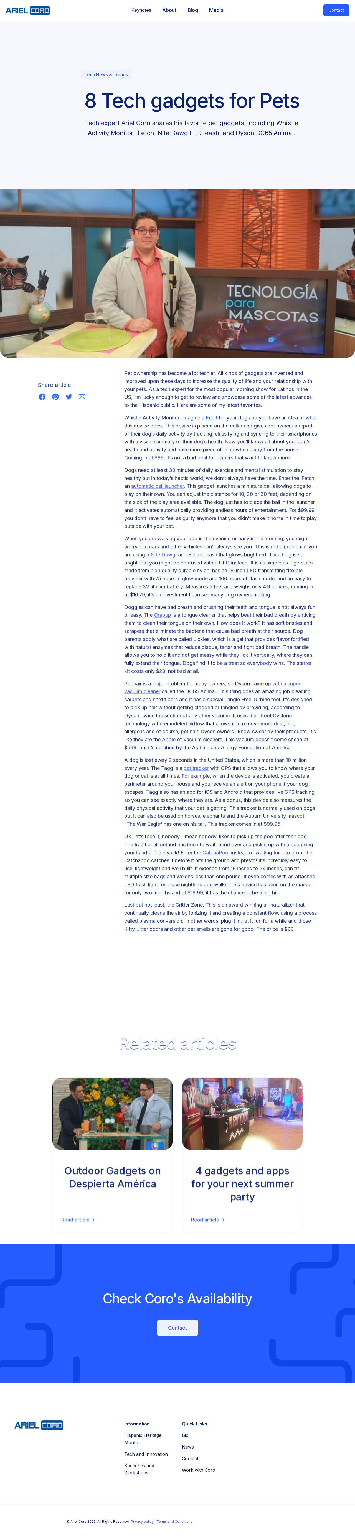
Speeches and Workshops (139, 1469)
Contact (336, 10)
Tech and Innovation (146, 1454)
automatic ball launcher (157, 487)
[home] (25, 10)
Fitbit (212, 418)
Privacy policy (142, 1521)
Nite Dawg (163, 555)
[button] (141, 10)
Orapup (162, 616)
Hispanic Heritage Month (142, 1438)
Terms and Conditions (174, 1521)
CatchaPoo (215, 853)
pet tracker (196, 769)
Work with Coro (198, 1470)
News (188, 1447)
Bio (185, 1435)
